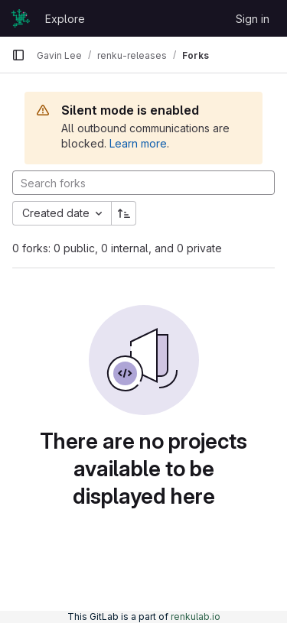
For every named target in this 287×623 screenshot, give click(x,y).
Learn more (138, 143)
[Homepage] (20, 18)
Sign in (252, 18)
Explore (65, 18)
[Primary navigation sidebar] (18, 55)
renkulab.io (195, 616)
